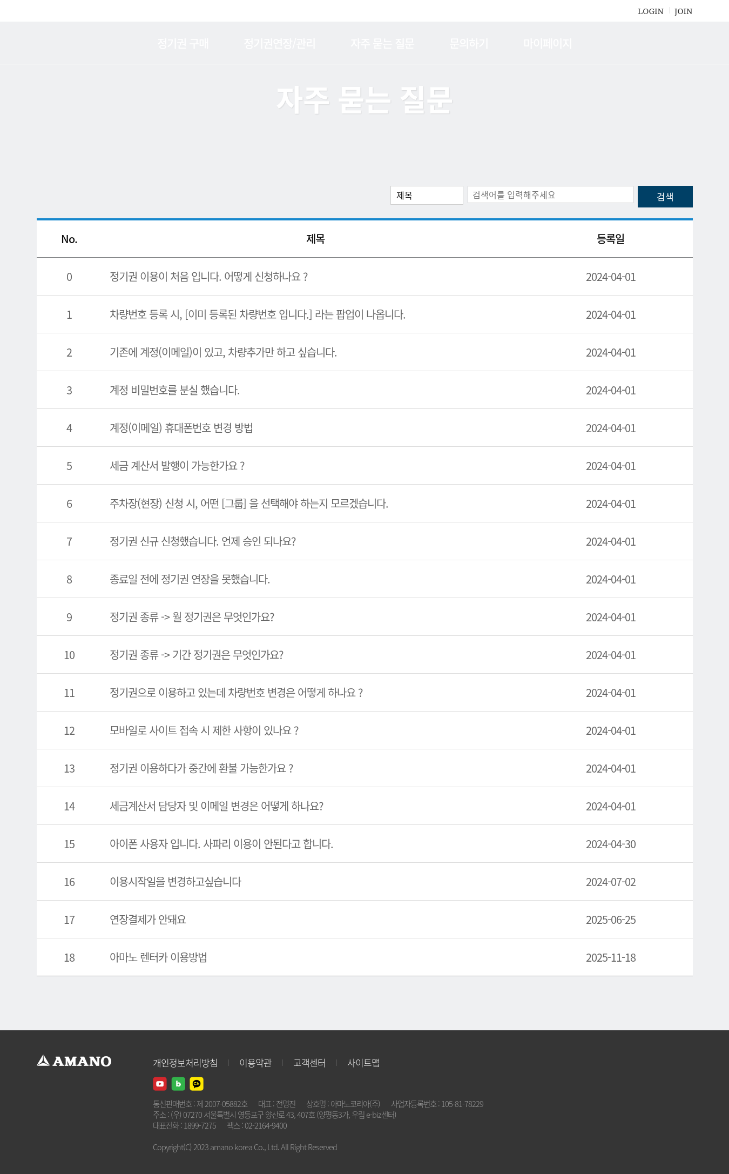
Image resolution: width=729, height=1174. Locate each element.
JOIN (683, 10)
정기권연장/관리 (279, 43)
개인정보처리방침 (185, 1062)
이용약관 (255, 1062)
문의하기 (468, 43)
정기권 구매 (182, 43)
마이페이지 (547, 43)
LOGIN (651, 10)
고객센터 (309, 1062)
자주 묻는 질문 (382, 43)
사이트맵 (363, 1062)
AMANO (79, 43)
